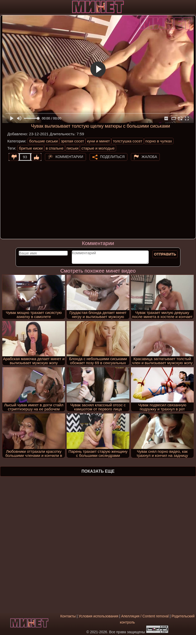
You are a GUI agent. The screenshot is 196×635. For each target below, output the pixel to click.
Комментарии (69, 156)
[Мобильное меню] (5, 7)
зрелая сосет (72, 141)
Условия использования (98, 616)
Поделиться (112, 156)
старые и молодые (98, 148)
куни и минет (98, 141)
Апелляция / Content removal (145, 616)
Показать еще (97, 471)
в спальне (54, 148)
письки (73, 148)
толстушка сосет (127, 141)
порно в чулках (158, 141)
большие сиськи (43, 141)
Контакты (68, 616)
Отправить (165, 254)
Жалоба (149, 156)
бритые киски (31, 148)
